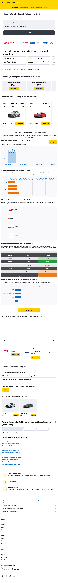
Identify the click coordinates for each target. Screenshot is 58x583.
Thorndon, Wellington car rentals (11, 464)
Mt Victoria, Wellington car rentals (11, 450)
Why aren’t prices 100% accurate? (30, 512)
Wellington (22, 69)
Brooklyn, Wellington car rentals (10, 443)
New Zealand (15, 69)
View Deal (15, 415)
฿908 (38, 14)
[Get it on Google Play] (5, 568)
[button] (3, 2)
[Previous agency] (4, 341)
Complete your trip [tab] (8, 432)
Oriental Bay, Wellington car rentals (11, 457)
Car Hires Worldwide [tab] (29, 429)
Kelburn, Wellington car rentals (10, 445)
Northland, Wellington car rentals (11, 455)
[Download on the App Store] (15, 568)
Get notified (21, 61)
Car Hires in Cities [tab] (43, 429)
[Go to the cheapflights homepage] (12, 2)
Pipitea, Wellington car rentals (10, 459)
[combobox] (8, 18)
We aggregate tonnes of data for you (30, 509)
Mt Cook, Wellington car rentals (10, 448)
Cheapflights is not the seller (30, 506)
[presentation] (41, 14)
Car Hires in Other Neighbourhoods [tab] (12, 429)
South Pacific (8, 69)
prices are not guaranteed (35, 500)
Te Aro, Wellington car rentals (10, 462)
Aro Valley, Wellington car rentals (11, 441)
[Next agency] (53, 341)
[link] (14, 88)
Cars (2, 69)
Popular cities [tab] (19, 432)
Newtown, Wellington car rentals (11, 452)
